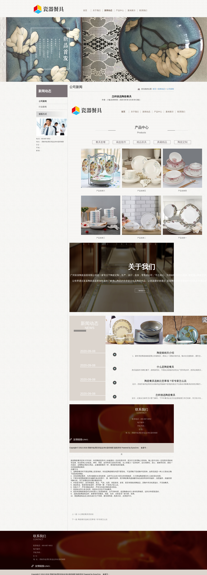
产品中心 (120, 10)
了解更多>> (141, 290)
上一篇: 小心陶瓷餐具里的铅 (83, 514)
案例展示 (131, 10)
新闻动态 (108, 10)
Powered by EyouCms (130, 448)
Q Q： (141, 429)
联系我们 (143, 10)
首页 (85, 10)
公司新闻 (43, 101)
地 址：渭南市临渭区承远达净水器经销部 (142, 433)
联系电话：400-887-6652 (141, 419)
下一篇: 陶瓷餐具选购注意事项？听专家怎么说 (89, 519)
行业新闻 (43, 107)
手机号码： (141, 426)
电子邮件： (141, 422)
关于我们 (97, 10)
